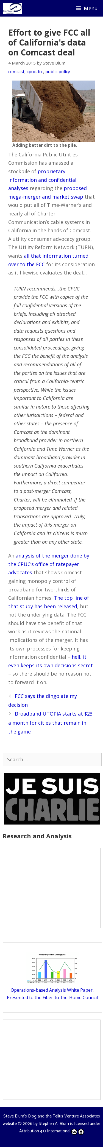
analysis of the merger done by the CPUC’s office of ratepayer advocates (48, 564)
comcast (16, 71)
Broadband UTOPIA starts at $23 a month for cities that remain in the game (50, 722)
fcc (40, 71)
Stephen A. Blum (54, 1123)
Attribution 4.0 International (51, 1131)
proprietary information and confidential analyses (42, 179)
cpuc (31, 71)
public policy (57, 71)
